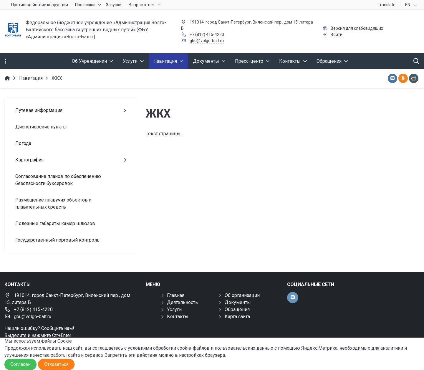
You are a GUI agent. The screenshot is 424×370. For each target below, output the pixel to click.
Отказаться (56, 364)
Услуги (174, 309)
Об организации (242, 295)
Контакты (177, 316)
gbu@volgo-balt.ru (207, 40)
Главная (175, 295)
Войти (336, 34)
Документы (238, 302)
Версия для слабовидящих (357, 28)
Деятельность (182, 302)
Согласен (20, 364)
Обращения (237, 309)
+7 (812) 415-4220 (207, 34)
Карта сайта (237, 316)
